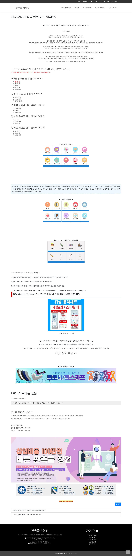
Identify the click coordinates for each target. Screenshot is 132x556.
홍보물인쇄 (73, 189)
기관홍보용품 (92, 535)
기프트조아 (112, 8)
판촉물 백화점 (22, 7)
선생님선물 (92, 542)
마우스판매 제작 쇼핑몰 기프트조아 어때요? (29, 510)
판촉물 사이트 (100, 8)
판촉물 (77, 8)
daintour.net (73, 553)
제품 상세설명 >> (66, 353)
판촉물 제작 (87, 8)
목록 (118, 504)
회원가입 (114, 1)
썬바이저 (92, 544)
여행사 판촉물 (66, 8)
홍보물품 (17, 82)
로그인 (106, 1)
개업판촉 (92, 537)
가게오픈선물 (92, 539)
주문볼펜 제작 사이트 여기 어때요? (27, 515)
